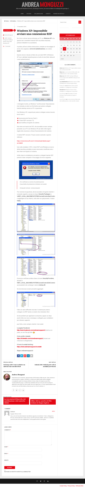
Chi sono (29, 13)
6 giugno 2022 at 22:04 (15, 413)
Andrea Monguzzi (8, 35)
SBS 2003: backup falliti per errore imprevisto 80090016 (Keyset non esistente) (70, 77)
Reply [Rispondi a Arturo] (53, 411)
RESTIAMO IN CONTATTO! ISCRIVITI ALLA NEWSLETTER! (17, 471)
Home (22, 13)
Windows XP (6, 43)
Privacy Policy (71, 485)
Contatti (48, 13)
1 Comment (7, 46)
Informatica (13, 21)
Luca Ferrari (63, 93)
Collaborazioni (38, 13)
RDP (11, 41)
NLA (8, 41)
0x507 (6, 38)
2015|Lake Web (79, 485)
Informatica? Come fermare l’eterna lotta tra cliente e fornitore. (68, 95)
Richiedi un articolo (58, 13)
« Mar (62, 59)
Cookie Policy (63, 485)
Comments (7, 430)
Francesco (62, 85)
